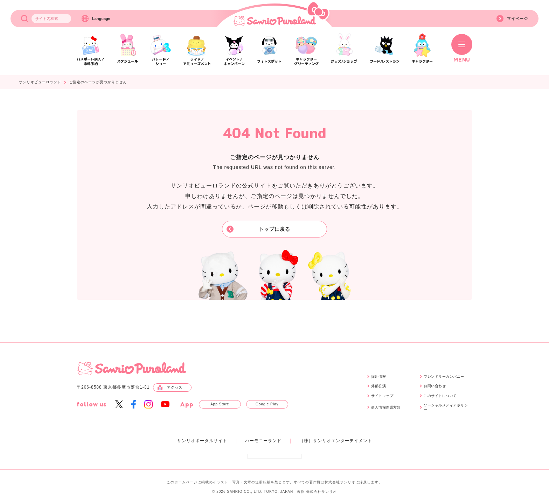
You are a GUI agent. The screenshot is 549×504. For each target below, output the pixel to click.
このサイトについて (440, 396)
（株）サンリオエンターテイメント (335, 440)
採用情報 (378, 376)
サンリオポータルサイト (202, 440)
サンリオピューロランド (40, 82)
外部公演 (378, 386)
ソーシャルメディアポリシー (446, 407)
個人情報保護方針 (386, 407)
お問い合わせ (435, 386)
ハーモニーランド (263, 440)
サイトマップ (382, 396)
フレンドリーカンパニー (444, 376)
